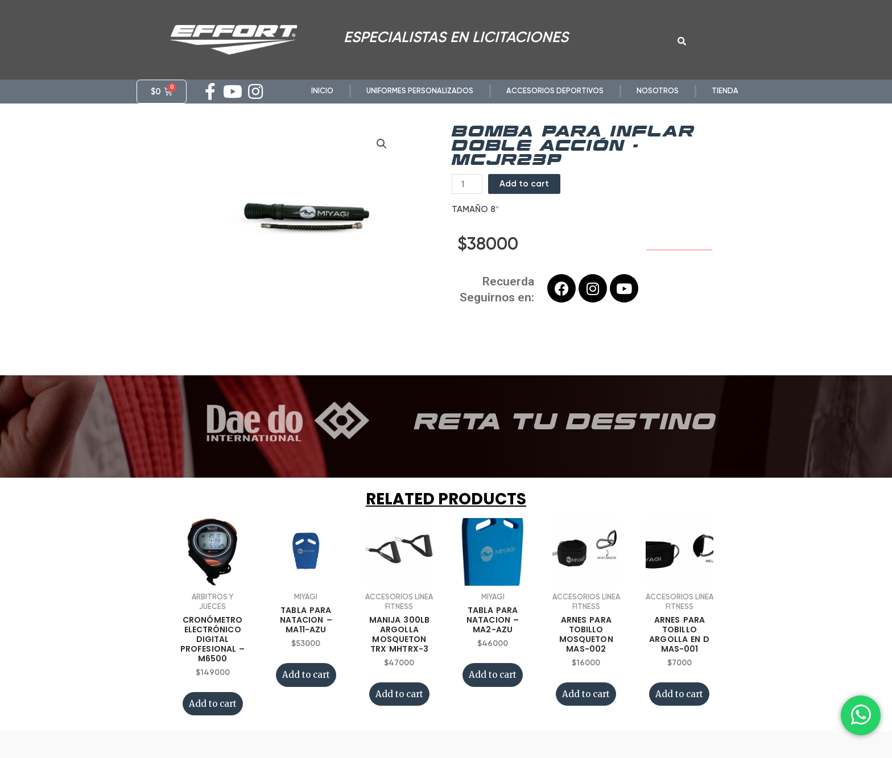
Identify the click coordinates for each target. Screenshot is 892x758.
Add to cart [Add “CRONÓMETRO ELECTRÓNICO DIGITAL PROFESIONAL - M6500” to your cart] (213, 719)
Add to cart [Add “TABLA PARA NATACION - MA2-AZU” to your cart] (493, 690)
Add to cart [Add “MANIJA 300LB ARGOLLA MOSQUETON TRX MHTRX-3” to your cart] (399, 709)
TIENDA (725, 90)
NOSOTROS (658, 90)
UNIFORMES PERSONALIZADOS (419, 90)
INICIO (322, 90)
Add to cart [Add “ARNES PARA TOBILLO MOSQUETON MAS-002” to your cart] (586, 709)
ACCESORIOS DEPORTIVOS (555, 90)
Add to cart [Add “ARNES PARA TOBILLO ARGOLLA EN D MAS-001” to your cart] (679, 709)
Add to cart (524, 199)
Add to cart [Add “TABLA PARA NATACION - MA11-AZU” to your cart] (306, 690)
